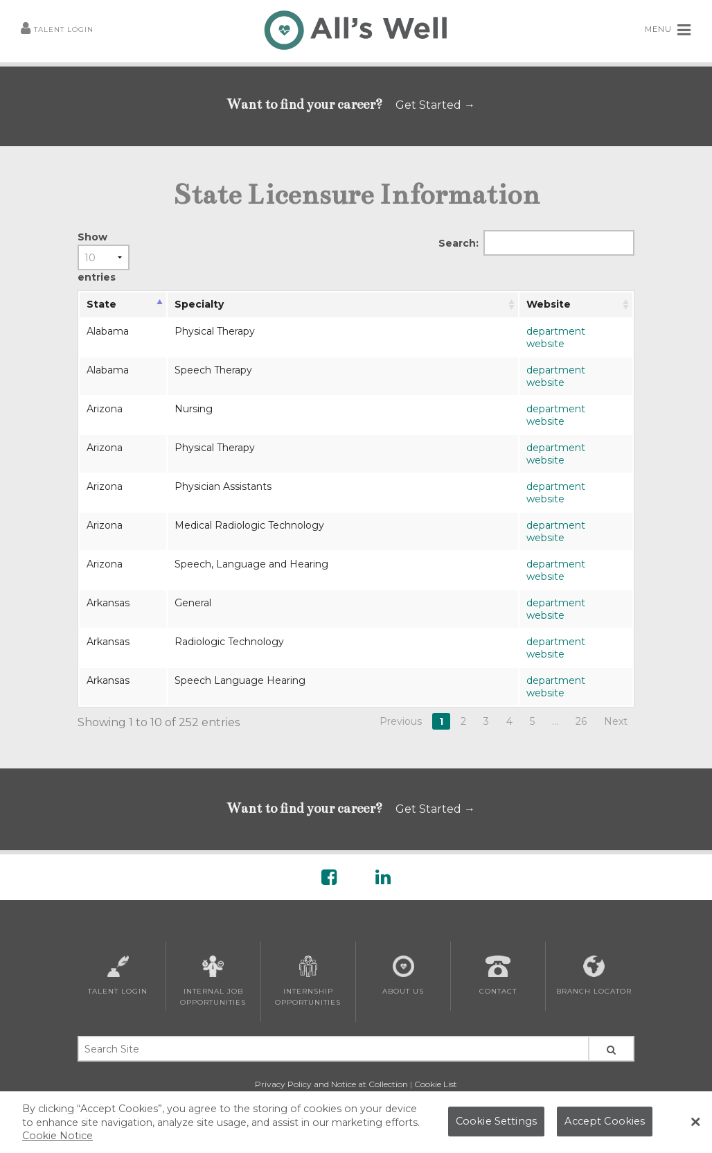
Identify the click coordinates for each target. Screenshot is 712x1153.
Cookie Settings (496, 1121)
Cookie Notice (57, 1135)
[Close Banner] (695, 1122)
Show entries (104, 257)
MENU (668, 29)
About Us (403, 976)
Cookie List (435, 1084)
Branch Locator (594, 976)
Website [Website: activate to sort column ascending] (548, 304)
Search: (536, 243)
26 (581, 721)
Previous (401, 721)
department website (555, 337)
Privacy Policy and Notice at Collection (331, 1084)
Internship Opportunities (308, 981)
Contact (498, 976)
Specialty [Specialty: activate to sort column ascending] (199, 304)
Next (616, 721)
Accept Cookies (604, 1121)
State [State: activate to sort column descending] (101, 304)
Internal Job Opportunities (213, 981)
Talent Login (57, 30)
